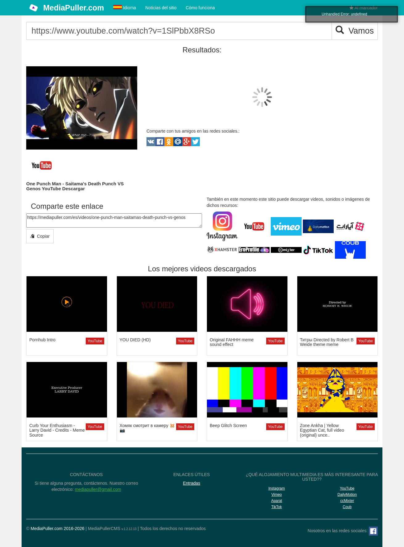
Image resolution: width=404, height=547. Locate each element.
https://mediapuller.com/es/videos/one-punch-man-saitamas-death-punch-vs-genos (114, 220)
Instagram (276, 488)
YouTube (95, 341)
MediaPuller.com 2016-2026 (57, 528)
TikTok (276, 507)
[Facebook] (373, 531)
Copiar (40, 236)
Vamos (355, 30)
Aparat (276, 501)
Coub (347, 507)
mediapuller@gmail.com (98, 489)
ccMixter (347, 501)
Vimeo (276, 494)
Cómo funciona (200, 7)
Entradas (191, 483)
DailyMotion (347, 494)
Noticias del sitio (160, 7)
